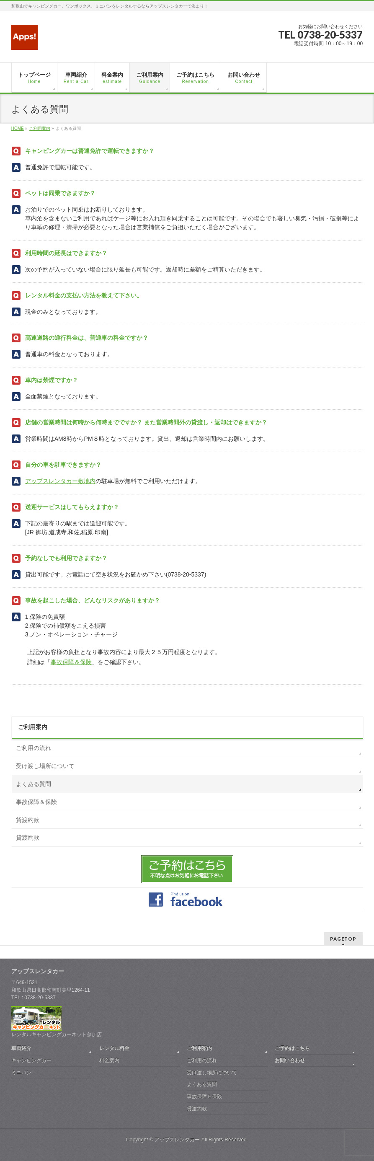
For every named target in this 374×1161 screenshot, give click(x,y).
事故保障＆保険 (71, 662)
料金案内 (109, 1060)
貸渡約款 (27, 820)
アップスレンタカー (177, 1140)
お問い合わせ (290, 1060)
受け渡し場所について (45, 766)
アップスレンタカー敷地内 (60, 481)
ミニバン (21, 1073)
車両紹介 (21, 1048)
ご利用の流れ (33, 748)
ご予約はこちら (292, 1048)
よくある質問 (33, 784)
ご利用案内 (32, 727)
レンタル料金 (114, 1048)
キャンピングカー (31, 1060)
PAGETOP (343, 938)
